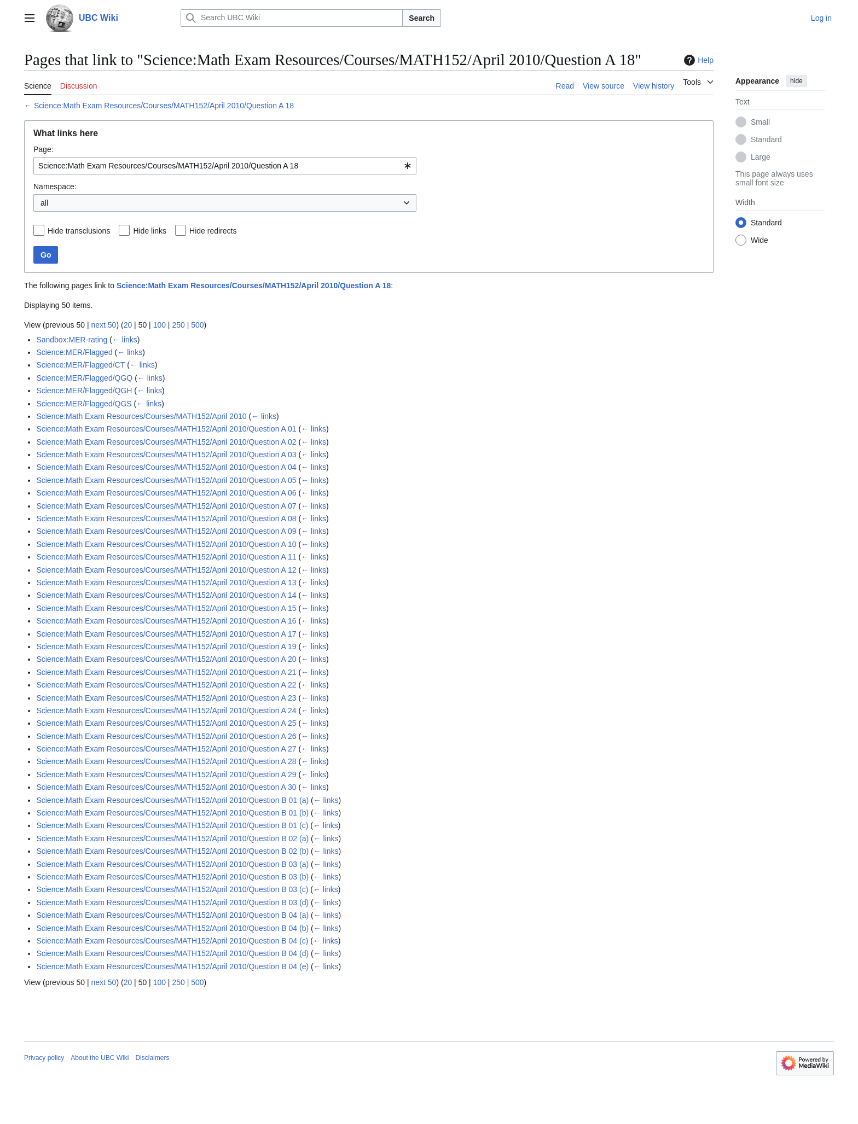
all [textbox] (44, 203)
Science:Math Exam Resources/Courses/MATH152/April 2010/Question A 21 (166, 672)
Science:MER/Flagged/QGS (83, 403)
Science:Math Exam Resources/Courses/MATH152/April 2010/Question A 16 (166, 620)
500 (197, 325)
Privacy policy (44, 1058)
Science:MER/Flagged (74, 352)
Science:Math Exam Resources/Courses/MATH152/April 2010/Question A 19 (166, 646)
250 (178, 325)
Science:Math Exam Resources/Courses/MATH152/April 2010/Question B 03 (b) (172, 876)
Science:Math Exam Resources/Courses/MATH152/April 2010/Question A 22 (166, 684)
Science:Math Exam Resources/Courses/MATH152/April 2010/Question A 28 (166, 761)
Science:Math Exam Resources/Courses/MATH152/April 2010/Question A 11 (166, 556)
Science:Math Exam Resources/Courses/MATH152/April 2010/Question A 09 (166, 531)
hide (796, 81)
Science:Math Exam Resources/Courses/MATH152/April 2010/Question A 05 (166, 480)
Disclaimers (152, 1058)
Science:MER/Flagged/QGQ (84, 378)
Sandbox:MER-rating (71, 339)
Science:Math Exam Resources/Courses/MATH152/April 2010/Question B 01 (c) (172, 825)
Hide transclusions (79, 230)
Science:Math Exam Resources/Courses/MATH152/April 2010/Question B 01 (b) (172, 812)
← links (124, 339)
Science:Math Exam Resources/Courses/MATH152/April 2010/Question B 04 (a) (172, 915)
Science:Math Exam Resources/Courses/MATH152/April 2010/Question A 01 (166, 428)
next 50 (103, 325)
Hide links (149, 230)
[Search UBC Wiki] (292, 18)
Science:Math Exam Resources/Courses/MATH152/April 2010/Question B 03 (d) (172, 902)
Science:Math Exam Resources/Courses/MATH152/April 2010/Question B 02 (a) (172, 838)
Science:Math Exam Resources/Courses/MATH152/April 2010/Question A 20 (166, 659)
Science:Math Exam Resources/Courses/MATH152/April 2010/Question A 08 (166, 518)
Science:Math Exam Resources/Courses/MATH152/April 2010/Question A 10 (166, 544)
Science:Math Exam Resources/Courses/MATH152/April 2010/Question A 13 (166, 582)
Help (697, 60)
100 (159, 325)
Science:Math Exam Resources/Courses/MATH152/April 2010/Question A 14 (166, 595)
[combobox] (224, 165)
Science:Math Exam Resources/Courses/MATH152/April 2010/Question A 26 (166, 736)
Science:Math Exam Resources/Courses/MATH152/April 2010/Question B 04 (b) (172, 928)
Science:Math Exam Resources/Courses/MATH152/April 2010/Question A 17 (166, 634)
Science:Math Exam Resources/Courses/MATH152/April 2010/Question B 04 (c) (172, 940)
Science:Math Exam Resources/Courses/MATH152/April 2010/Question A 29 (166, 774)
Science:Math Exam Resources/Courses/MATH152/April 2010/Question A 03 (166, 454)
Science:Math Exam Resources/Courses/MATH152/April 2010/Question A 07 (166, 506)
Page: (43, 149)
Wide (759, 240)
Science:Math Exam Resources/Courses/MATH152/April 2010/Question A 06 (166, 492)
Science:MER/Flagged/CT (80, 364)
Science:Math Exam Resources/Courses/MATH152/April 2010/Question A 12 (166, 570)
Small (760, 122)
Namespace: (55, 186)
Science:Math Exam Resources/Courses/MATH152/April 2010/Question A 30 (166, 787)
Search (421, 18)
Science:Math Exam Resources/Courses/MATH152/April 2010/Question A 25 (166, 723)
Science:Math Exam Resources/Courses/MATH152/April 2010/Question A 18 (164, 105)
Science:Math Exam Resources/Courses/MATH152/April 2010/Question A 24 (166, 710)
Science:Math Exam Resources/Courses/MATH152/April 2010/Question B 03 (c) (172, 889)
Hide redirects (212, 230)
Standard (766, 139)
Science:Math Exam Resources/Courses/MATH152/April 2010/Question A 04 (166, 467)
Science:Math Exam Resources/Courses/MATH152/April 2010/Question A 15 (166, 608)
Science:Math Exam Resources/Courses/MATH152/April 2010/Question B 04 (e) (172, 966)
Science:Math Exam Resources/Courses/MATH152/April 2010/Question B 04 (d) (172, 953)
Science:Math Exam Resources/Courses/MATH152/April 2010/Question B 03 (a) (172, 864)
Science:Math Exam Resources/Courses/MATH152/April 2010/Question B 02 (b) (172, 851)
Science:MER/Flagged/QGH (84, 390)
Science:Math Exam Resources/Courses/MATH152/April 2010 (141, 416)
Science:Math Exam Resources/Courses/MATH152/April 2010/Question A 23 (166, 698)
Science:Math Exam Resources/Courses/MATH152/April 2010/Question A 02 (166, 442)
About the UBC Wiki (100, 1058)
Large (760, 157)
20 (128, 325)
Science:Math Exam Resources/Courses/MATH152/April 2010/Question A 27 (166, 748)
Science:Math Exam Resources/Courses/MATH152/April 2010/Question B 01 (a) (172, 800)
